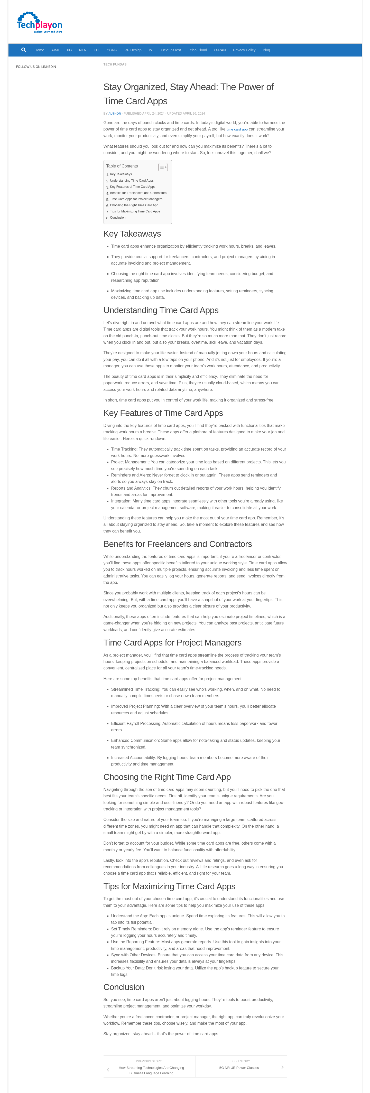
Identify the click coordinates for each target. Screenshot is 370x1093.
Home (39, 50)
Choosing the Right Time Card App (138, 205)
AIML (55, 50)
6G (69, 50)
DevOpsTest (171, 50)
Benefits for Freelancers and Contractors (143, 193)
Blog (266, 50)
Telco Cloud (197, 50)
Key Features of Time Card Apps (136, 187)
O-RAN (220, 50)
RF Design (133, 50)
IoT (151, 50)
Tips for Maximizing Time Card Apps (139, 212)
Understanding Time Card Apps (135, 181)
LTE (97, 50)
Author (115, 113)
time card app (239, 129)
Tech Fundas (117, 64)
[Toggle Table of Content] (170, 167)
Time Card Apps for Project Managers (140, 199)
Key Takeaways (122, 174)
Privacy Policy (244, 50)
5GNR (112, 50)
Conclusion (119, 218)
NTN (83, 50)
